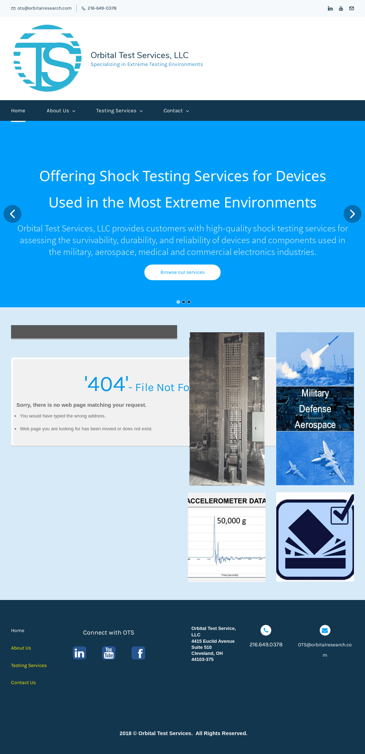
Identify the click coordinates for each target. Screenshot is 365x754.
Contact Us (23, 682)
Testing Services (119, 110)
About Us (61, 110)
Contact (176, 110)
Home (18, 110)
